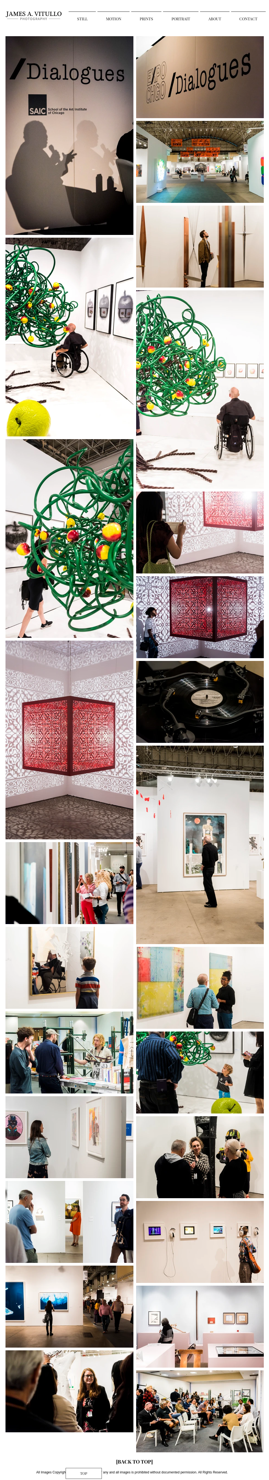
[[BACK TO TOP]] (134, 1461)
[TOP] (84, 1473)
